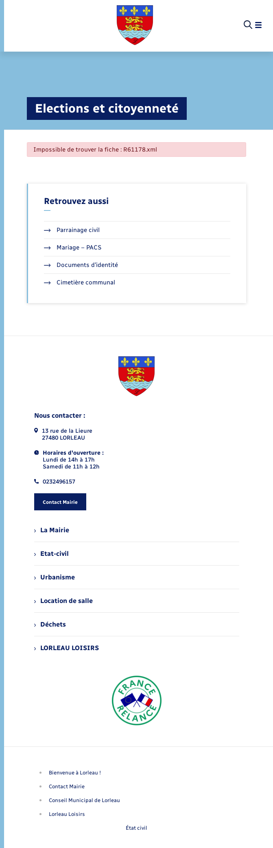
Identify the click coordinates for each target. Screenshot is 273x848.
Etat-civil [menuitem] (51, 553)
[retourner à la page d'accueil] (134, 25)
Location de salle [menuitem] (63, 601)
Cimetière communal (80, 282)
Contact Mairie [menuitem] (67, 786)
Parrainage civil (72, 230)
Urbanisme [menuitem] (54, 577)
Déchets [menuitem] (50, 624)
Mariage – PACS (73, 247)
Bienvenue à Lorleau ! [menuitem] (75, 773)
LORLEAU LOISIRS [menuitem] (66, 648)
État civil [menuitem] (136, 828)
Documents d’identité (81, 265)
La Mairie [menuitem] (51, 530)
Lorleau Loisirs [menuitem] (67, 814)
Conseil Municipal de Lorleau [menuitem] (84, 800)
